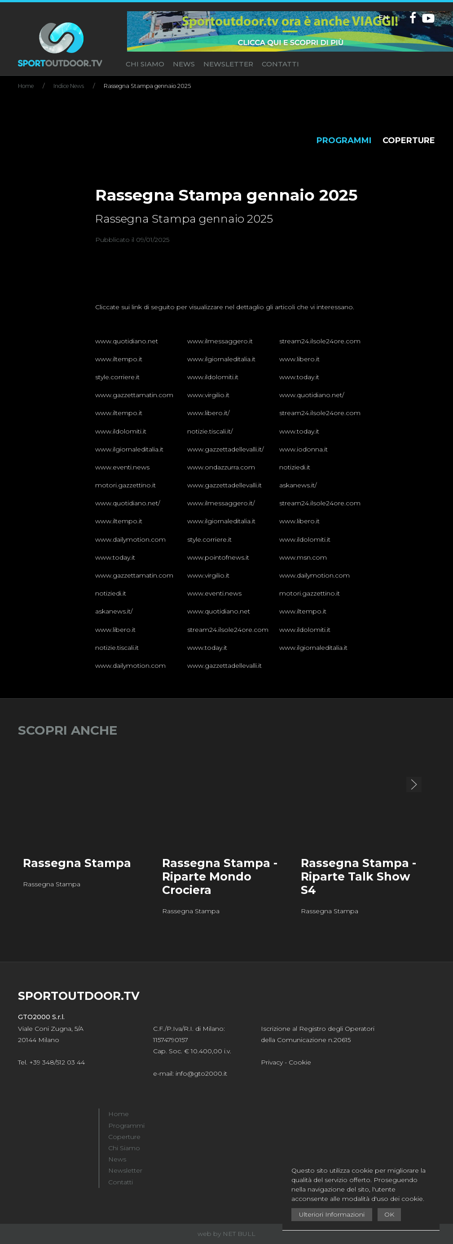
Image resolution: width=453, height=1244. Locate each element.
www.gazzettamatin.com (134, 395)
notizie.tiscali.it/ (210, 431)
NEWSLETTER (228, 64)
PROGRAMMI (344, 140)
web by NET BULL (226, 1234)
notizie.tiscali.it (117, 648)
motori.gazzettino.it (125, 485)
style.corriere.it (117, 377)
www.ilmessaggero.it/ (221, 503)
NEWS (184, 64)
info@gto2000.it (201, 1073)
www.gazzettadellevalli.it (224, 485)
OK (389, 1214)
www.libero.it (299, 359)
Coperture (124, 1137)
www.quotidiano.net (126, 341)
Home (118, 1114)
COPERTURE (409, 140)
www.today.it (299, 377)
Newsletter (125, 1170)
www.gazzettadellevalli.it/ (225, 449)
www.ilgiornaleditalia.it (221, 359)
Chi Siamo (124, 1148)
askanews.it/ (298, 485)
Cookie (300, 1062)
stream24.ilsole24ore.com (320, 341)
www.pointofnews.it (218, 557)
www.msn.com (303, 557)
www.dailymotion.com (130, 539)
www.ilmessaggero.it (220, 341)
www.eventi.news (122, 467)
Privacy (272, 1062)
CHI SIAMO (145, 64)
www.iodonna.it (303, 449)
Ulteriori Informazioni (332, 1214)
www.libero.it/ (208, 413)
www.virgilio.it (208, 395)
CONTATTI (280, 64)
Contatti (120, 1182)
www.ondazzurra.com (221, 467)
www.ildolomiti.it (212, 377)
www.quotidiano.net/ (311, 395)
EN (383, 17)
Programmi (126, 1125)
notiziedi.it (294, 467)
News (117, 1159)
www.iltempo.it (118, 359)
